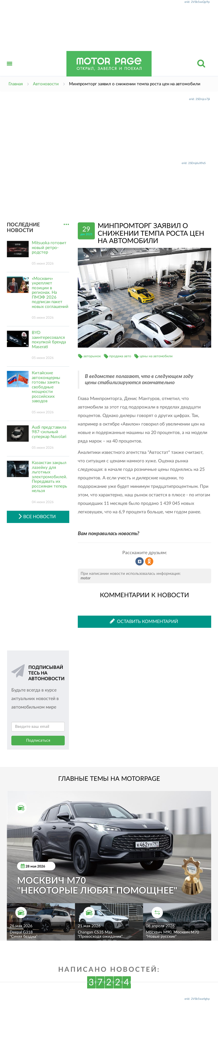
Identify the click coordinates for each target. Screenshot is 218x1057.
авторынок (92, 356)
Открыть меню (9, 70)
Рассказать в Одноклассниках (149, 561)
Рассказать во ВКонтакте (139, 561)
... (66, 224)
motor (86, 578)
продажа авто (120, 356)
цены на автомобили (156, 356)
